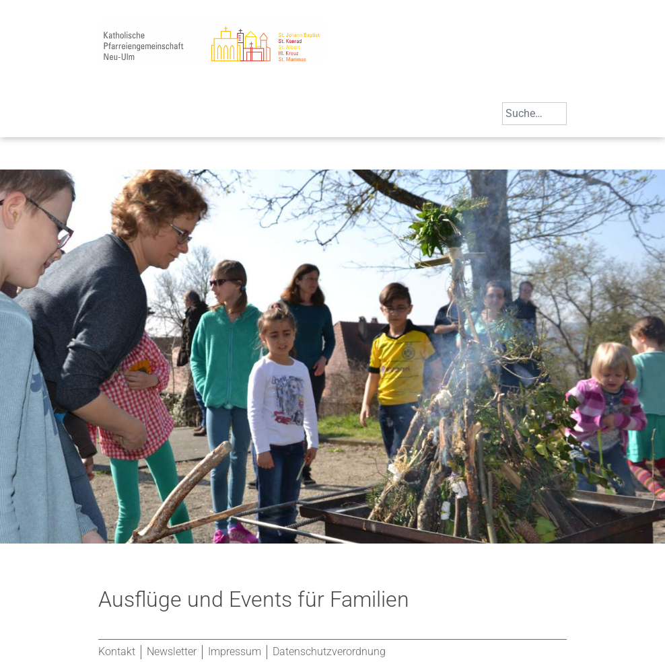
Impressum (234, 651)
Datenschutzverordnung (329, 651)
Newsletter (172, 651)
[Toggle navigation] (111, 118)
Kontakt (116, 651)
